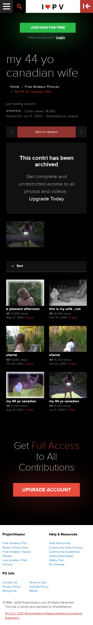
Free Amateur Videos (16, 551)
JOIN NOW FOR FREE (48, 27)
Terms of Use (37, 582)
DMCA (33, 591)
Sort (17, 266)
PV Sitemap (56, 564)
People (7, 556)
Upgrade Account (46, 490)
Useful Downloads (61, 556)
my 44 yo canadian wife (21, 401)
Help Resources (59, 543)
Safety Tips (56, 560)
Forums (7, 564)
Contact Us (9, 582)
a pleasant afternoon (23, 309)
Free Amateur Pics (14, 543)
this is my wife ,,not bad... (65, 309)
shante (11, 355)
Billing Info (9, 591)
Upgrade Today (46, 199)
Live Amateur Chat (14, 560)
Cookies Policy (39, 586)
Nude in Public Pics (15, 547)
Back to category (46, 132)
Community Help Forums (66, 547)
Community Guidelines (64, 551)
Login (60, 37)
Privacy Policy (11, 586)
